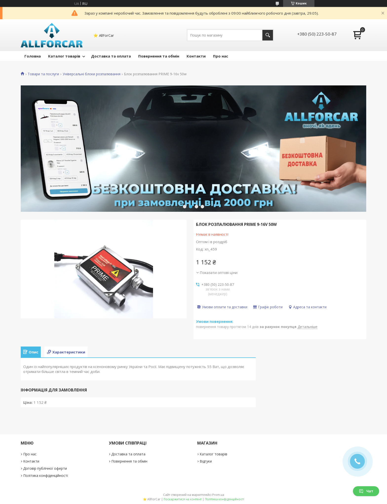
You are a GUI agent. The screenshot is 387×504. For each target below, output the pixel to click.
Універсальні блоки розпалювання (91, 74)
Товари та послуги (43, 74)
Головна (32, 56)
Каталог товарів (64, 56)
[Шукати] (267, 35)
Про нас (220, 56)
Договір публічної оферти (45, 468)
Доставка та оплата (111, 56)
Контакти (196, 56)
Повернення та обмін (158, 56)
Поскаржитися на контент (183, 499)
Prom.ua (218, 495)
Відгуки (206, 461)
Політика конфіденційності (45, 475)
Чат (366, 491)
